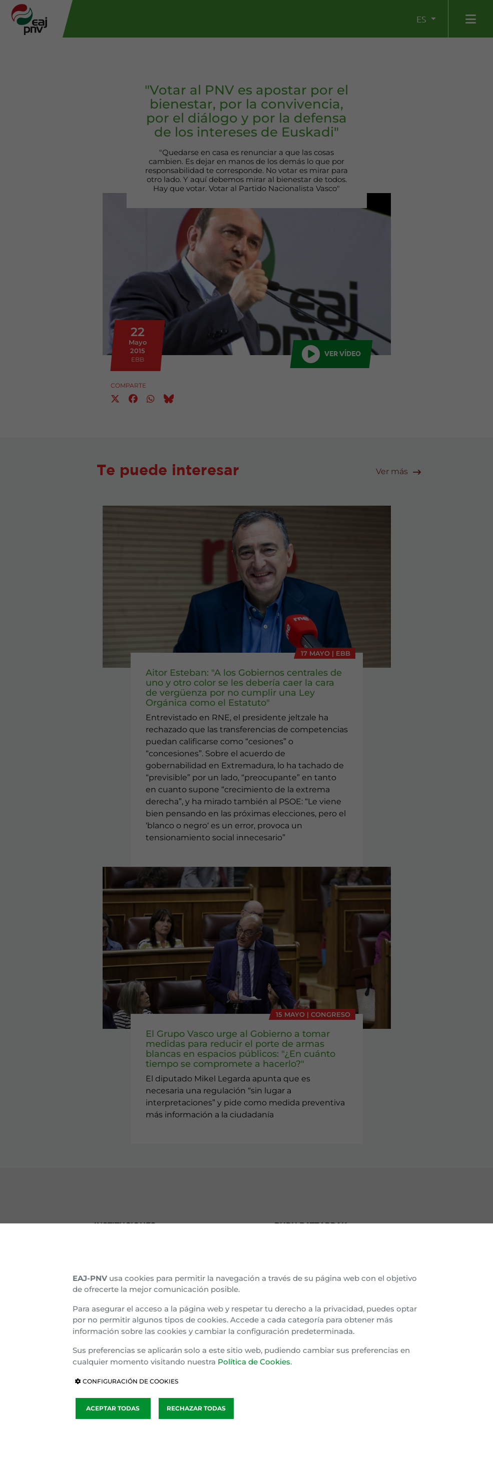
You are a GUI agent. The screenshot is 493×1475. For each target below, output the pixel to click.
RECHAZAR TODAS (196, 1408)
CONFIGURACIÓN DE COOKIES (126, 1381)
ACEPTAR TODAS (113, 1408)
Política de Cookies (254, 1361)
